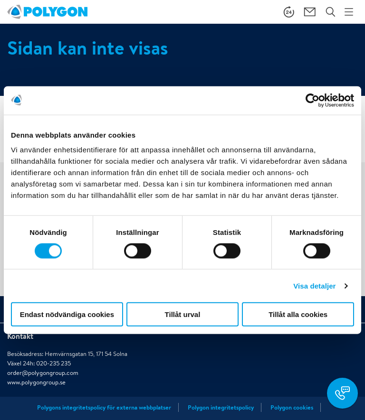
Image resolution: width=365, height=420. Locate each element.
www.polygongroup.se (36, 382)
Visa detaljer (314, 285)
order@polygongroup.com (42, 373)
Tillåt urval (183, 314)
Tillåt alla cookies (298, 314)
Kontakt (20, 336)
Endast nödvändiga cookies (67, 314)
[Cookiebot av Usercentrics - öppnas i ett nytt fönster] (312, 100)
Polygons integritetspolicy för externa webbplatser (104, 407)
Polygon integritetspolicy (221, 407)
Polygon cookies (291, 407)
